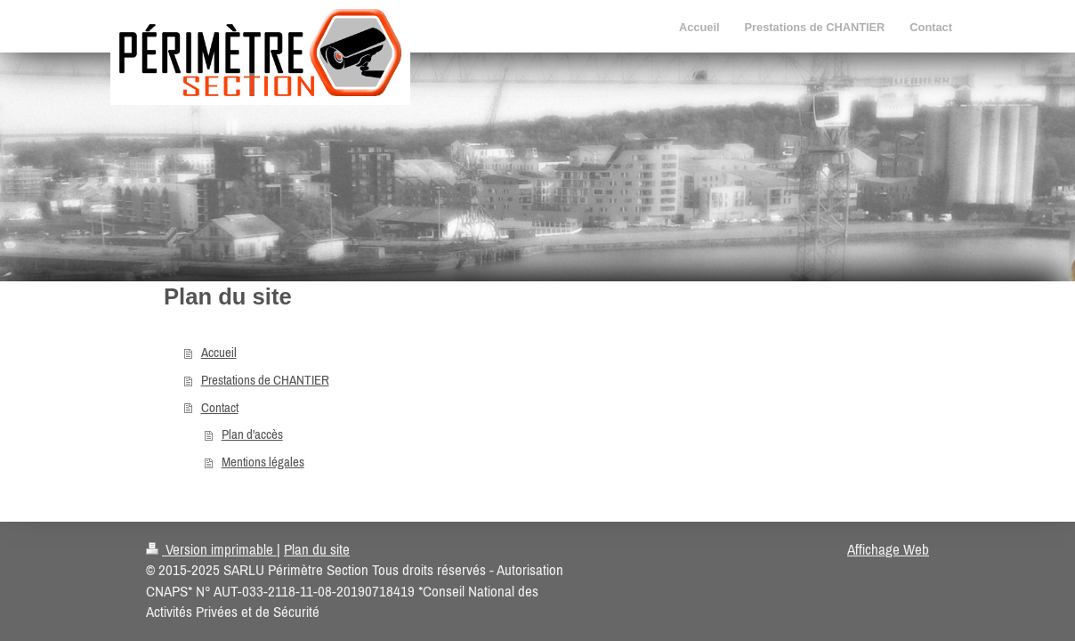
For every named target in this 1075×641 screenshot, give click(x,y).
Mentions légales (263, 461)
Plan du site (317, 549)
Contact (219, 407)
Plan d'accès (252, 434)
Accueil (219, 352)
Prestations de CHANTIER (265, 379)
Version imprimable (211, 549)
